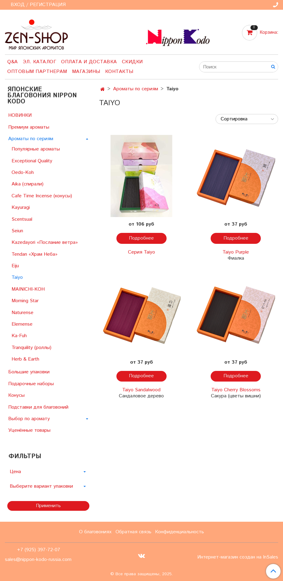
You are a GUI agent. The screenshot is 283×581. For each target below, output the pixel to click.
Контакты (119, 71)
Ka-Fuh (19, 335)
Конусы (16, 395)
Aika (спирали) (27, 184)
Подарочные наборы (31, 383)
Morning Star (25, 300)
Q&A (12, 61)
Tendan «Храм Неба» (34, 254)
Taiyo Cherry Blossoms (236, 389)
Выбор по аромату (29, 418)
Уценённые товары (29, 430)
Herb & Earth (25, 359)
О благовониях (95, 531)
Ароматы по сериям (135, 88)
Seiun (17, 230)
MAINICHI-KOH (28, 289)
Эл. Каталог (40, 61)
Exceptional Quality (32, 160)
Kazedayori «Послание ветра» (45, 242)
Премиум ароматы (28, 127)
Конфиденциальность (179, 531)
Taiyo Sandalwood (141, 389)
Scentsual (22, 219)
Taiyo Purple (236, 252)
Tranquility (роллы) (31, 347)
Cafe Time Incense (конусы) (42, 195)
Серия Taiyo (141, 252)
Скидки (132, 61)
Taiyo (17, 277)
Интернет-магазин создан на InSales (237, 557)
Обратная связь (133, 531)
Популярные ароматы (36, 149)
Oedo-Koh (23, 172)
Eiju (15, 265)
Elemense (22, 324)
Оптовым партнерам (37, 71)
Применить (48, 505)
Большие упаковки (29, 371)
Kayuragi (21, 207)
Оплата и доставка (89, 61)
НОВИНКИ (20, 115)
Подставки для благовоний (38, 407)
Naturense (22, 312)
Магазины (86, 71)
